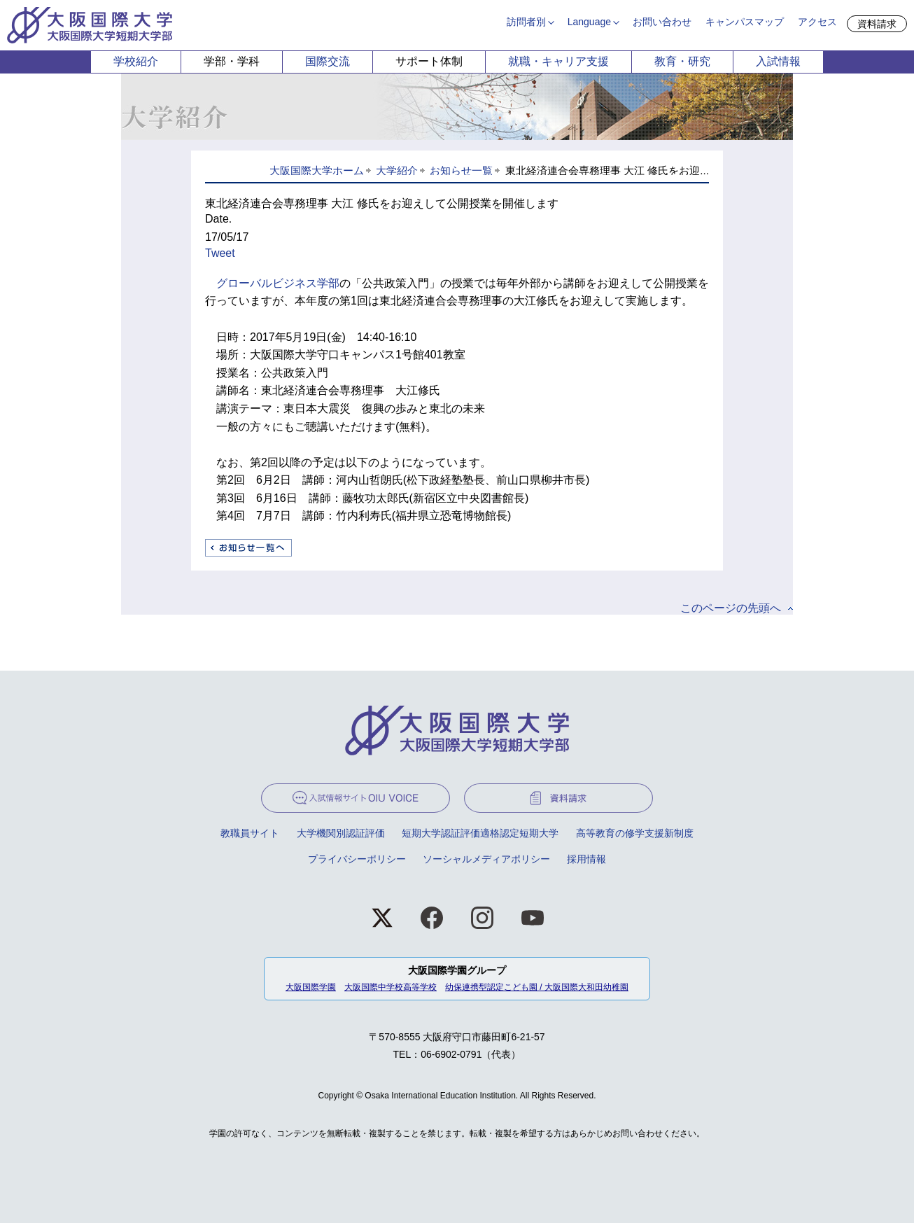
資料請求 (877, 23)
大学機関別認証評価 (341, 833)
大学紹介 (397, 170)
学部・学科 (232, 61)
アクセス (817, 21)
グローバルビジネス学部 (277, 283)
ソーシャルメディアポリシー (486, 859)
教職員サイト (249, 833)
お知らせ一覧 (461, 170)
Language (589, 21)
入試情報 (778, 61)
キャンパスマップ (744, 21)
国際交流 (327, 61)
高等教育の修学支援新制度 (635, 833)
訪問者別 (526, 21)
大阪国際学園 (311, 987)
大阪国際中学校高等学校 (390, 987)
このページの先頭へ (730, 608)
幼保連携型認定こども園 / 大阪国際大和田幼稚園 (536, 987)
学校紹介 (135, 61)
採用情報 (586, 859)
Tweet (220, 253)
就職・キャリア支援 (558, 61)
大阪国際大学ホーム (316, 170)
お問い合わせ (662, 21)
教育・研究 (682, 61)
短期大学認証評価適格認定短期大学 (480, 833)
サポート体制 (429, 61)
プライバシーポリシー (357, 859)
